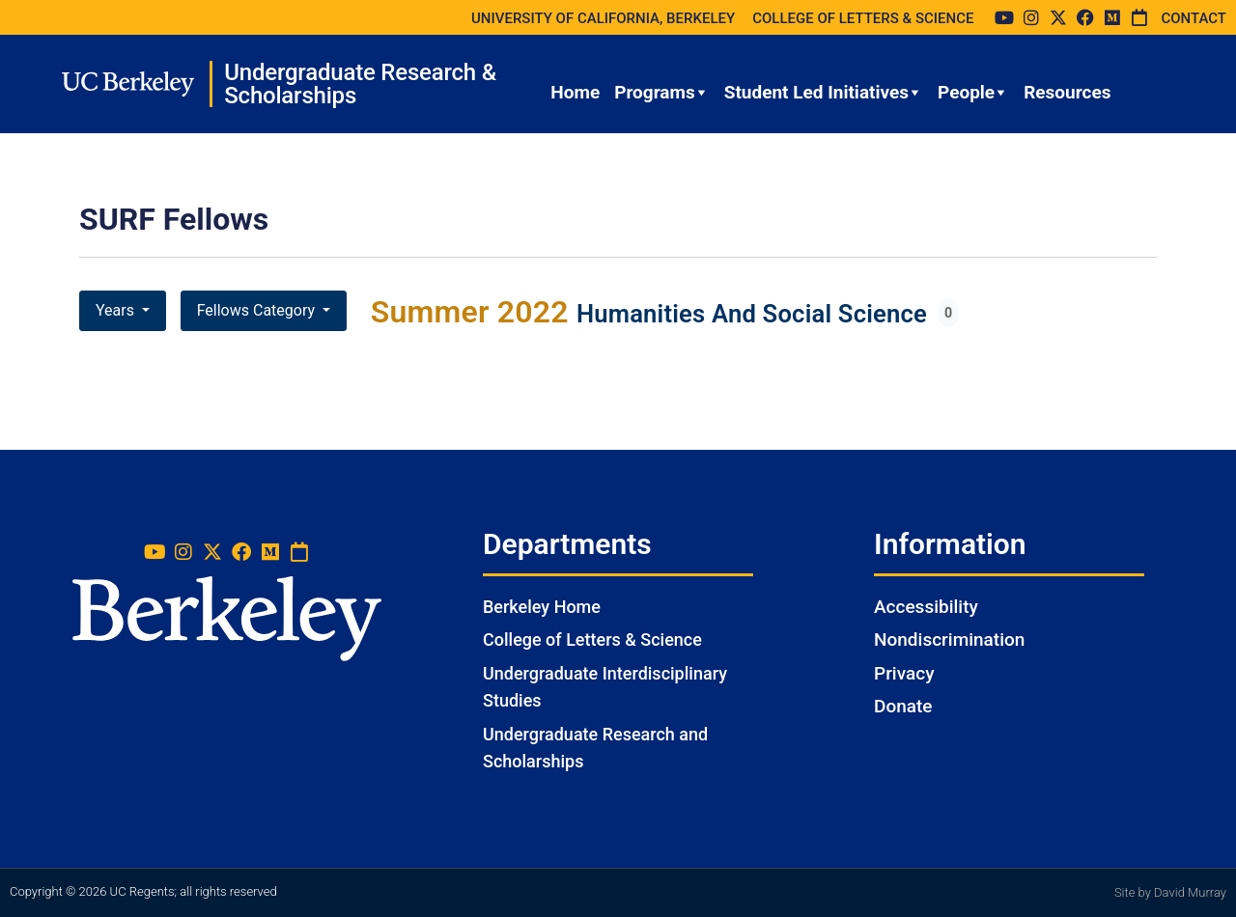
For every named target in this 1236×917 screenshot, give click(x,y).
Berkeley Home (542, 607)
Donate (903, 706)
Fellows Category (258, 310)
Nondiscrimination (949, 639)
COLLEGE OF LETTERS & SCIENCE (862, 18)
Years (117, 310)
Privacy (904, 673)
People (973, 92)
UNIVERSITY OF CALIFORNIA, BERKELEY (603, 18)
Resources (1067, 92)
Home (575, 92)
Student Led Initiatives (823, 92)
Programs (662, 92)
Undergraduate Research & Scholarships (360, 84)
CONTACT (1193, 18)
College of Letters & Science (592, 639)
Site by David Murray (1170, 892)
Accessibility (926, 607)
